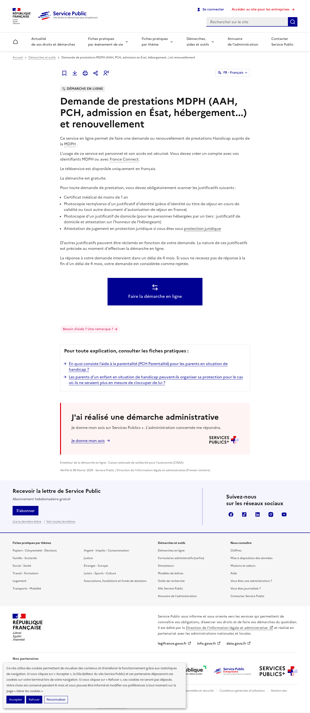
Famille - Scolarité (25, 558)
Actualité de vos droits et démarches (53, 41)
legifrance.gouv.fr (174, 643)
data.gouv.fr (238, 643)
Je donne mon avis (88, 440)
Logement (19, 581)
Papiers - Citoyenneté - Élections (35, 550)
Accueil (18, 57)
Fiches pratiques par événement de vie (105, 41)
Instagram (271, 514)
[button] (106, 73)
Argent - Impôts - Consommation (106, 550)
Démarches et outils (42, 57)
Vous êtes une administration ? (251, 581)
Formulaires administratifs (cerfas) (181, 558)
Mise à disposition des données (251, 558)
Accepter (15, 699)
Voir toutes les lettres (60, 521)
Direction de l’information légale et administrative (229, 627)
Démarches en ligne (171, 550)
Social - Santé (22, 566)
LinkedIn (257, 514)
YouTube (284, 514)
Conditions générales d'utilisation (242, 691)
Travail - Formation (25, 573)
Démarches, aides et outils (198, 41)
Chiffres (235, 550)
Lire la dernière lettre (27, 521)
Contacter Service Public (282, 41)
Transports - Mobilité (27, 588)
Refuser (34, 699)
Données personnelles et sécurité (191, 691)
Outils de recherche (171, 581)
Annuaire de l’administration (243, 41)
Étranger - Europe (96, 566)
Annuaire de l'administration (177, 596)
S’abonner (25, 510)
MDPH (70, 144)
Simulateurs (166, 566)
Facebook (231, 514)
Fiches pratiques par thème (155, 41)
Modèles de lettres (170, 573)
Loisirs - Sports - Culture (100, 573)
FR (233, 73)
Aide (233, 573)
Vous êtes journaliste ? (245, 588)
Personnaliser (56, 699)
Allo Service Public (170, 588)
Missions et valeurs (242, 566)
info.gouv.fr (209, 643)
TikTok (244, 514)
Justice (88, 558)
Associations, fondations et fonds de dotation (115, 581)
